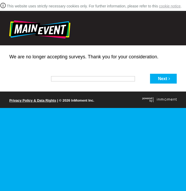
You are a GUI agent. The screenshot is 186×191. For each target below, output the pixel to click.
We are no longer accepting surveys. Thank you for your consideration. (83, 56)
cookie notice (170, 6)
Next (164, 78)
